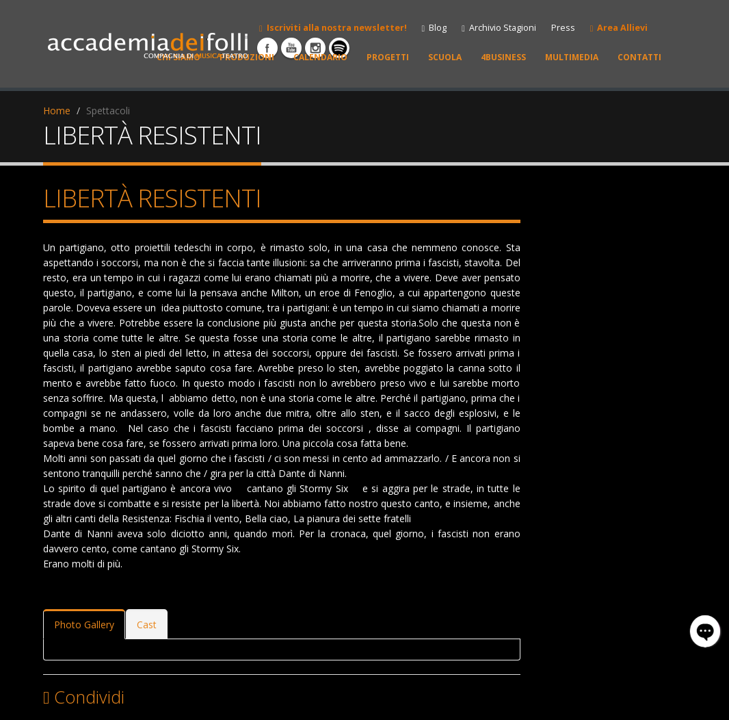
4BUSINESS (503, 57)
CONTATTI (639, 57)
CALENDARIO (320, 57)
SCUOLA (445, 57)
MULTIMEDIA (571, 57)
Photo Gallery (84, 624)
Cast (147, 624)
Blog (434, 28)
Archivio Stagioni (499, 28)
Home (56, 110)
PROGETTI (388, 57)
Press (563, 28)
